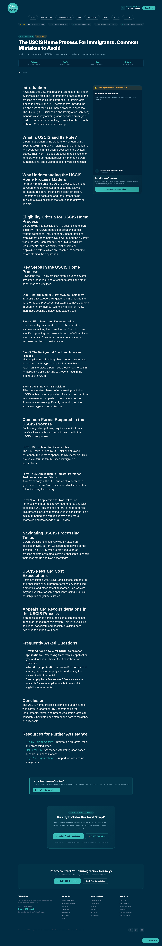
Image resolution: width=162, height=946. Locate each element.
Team (105, 17)
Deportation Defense (68, 903)
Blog (79, 17)
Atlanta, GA (94, 909)
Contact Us (123, 909)
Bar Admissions (125, 915)
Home (33, 17)
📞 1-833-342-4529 (97, 836)
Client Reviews (124, 903)
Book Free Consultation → (117, 189)
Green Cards (66, 912)
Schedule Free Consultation (68, 836)
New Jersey (94, 912)
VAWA (64, 918)
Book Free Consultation (95, 881)
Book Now (149, 8)
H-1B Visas (65, 915)
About (116, 17)
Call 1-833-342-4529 (67, 881)
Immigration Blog (125, 906)
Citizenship (65, 906)
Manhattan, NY (95, 903)
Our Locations (64, 17)
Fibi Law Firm (34, 749)
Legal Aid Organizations (40, 758)
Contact (128, 17)
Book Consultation (126, 912)
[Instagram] (136, 930)
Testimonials (92, 17)
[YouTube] (142, 930)
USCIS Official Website (39, 741)
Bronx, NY (94, 906)
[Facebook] (130, 930)
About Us (123, 900)
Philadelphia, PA (96, 900)
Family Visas (66, 909)
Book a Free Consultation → (46, 790)
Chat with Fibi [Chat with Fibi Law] (150, 940)
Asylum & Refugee (68, 900)
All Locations (95, 915)
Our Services (46, 17)
